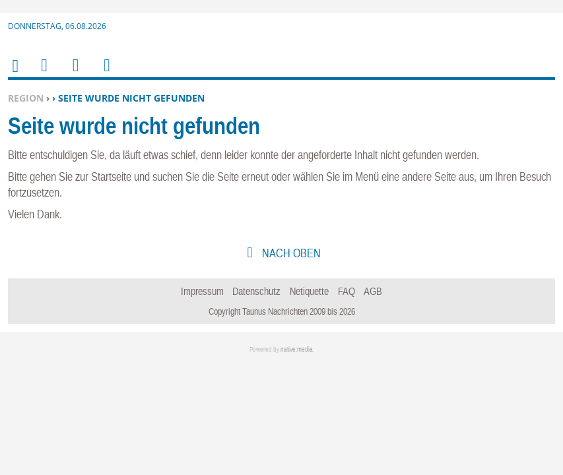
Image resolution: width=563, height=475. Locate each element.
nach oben (290, 253)
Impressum (202, 291)
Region (26, 98)
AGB (373, 291)
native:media (297, 349)
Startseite (111, 176)
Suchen (73, 74)
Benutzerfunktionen (106, 74)
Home (14, 74)
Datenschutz (256, 291)
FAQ (346, 291)
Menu (43, 74)
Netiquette (309, 291)
